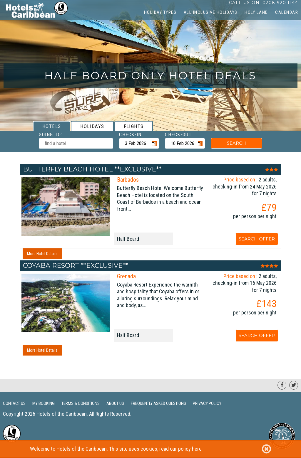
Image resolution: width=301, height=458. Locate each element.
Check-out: (179, 134)
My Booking (43, 403)
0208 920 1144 (280, 2)
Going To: (50, 134)
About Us (115, 403)
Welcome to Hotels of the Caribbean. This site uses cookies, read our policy (150, 449)
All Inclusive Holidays (211, 12)
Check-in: (131, 134)
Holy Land (256, 12)
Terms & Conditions (80, 403)
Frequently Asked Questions (158, 403)
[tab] (51, 126)
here (197, 449)
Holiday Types (160, 12)
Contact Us (14, 403)
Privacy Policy (207, 403)
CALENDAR (286, 12)
